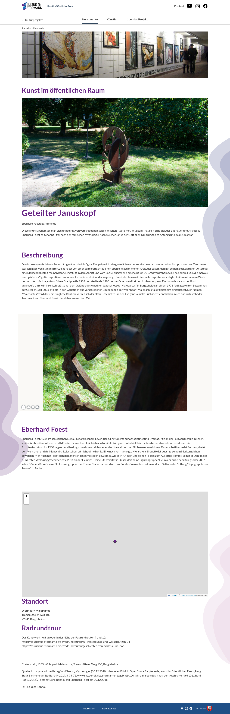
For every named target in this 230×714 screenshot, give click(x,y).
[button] (28, 407)
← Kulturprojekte (32, 19)
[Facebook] (205, 6)
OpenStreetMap (188, 595)
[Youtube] (189, 6)
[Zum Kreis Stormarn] (204, 708)
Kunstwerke (90, 19)
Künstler (112, 19)
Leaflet (172, 595)
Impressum (89, 708)
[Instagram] (198, 6)
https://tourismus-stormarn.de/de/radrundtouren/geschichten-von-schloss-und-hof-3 (74, 645)
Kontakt (179, 6)
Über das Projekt (137, 19)
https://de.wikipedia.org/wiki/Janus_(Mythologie (60, 671)
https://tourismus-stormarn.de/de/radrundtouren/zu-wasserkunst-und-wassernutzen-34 (76, 641)
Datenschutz (109, 708)
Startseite (26, 28)
